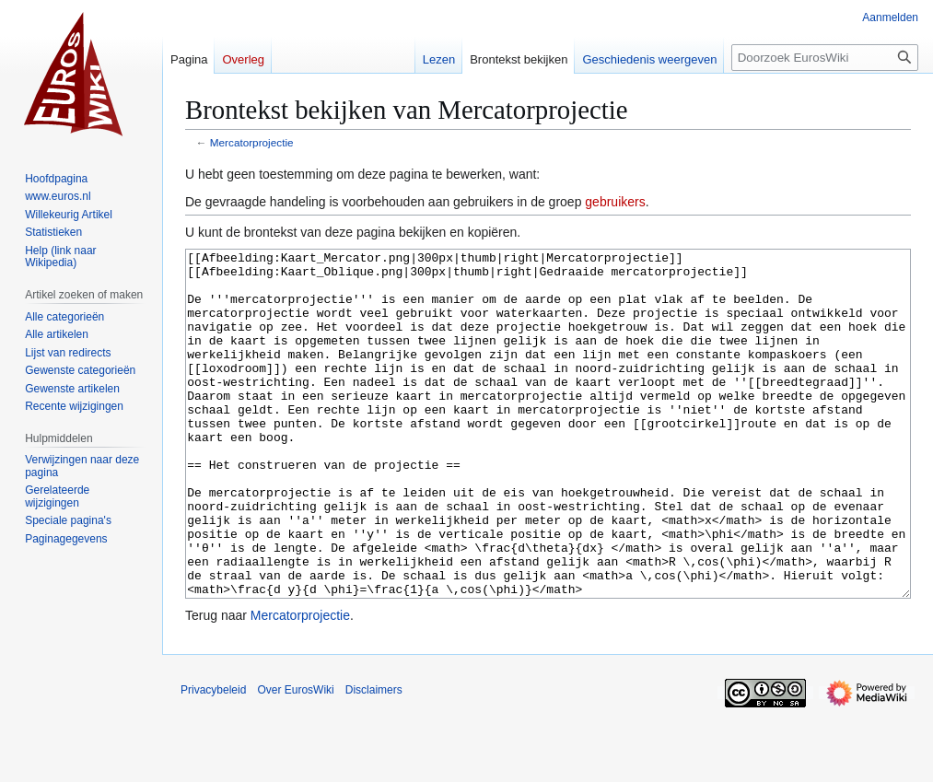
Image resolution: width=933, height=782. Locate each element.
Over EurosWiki (295, 759)
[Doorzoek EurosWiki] (824, 57)
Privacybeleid (213, 759)
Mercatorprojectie (252, 142)
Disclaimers (373, 759)
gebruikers (615, 201)
